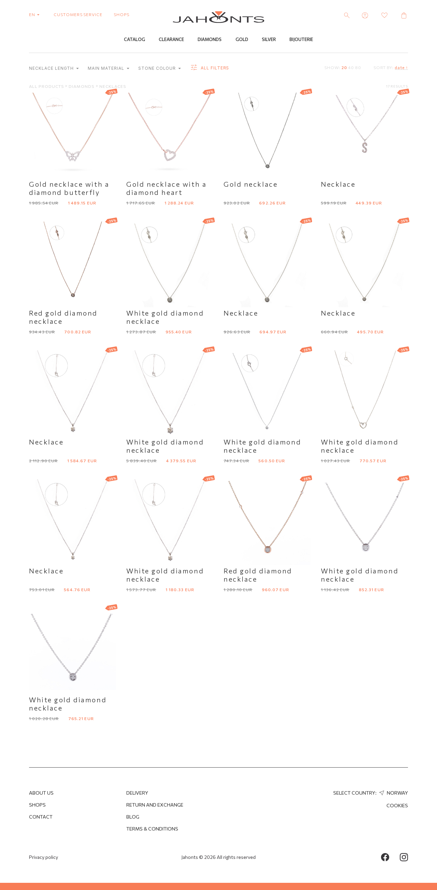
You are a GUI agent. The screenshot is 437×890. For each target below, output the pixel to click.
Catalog (134, 40)
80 (358, 67)
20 (344, 67)
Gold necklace (251, 184)
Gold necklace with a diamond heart (166, 188)
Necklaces (112, 86)
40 (351, 67)
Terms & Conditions (152, 829)
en (35, 14)
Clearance (171, 40)
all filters (209, 68)
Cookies (397, 805)
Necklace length (54, 68)
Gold (242, 40)
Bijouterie (301, 40)
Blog (132, 817)
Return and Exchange (154, 805)
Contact (41, 817)
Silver (269, 40)
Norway (393, 793)
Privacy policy (43, 857)
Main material (108, 68)
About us (41, 793)
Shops (37, 805)
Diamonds (210, 40)
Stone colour (159, 68)
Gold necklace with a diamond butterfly (69, 188)
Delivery (137, 793)
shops (121, 14)
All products (47, 86)
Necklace (338, 184)
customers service (78, 14)
